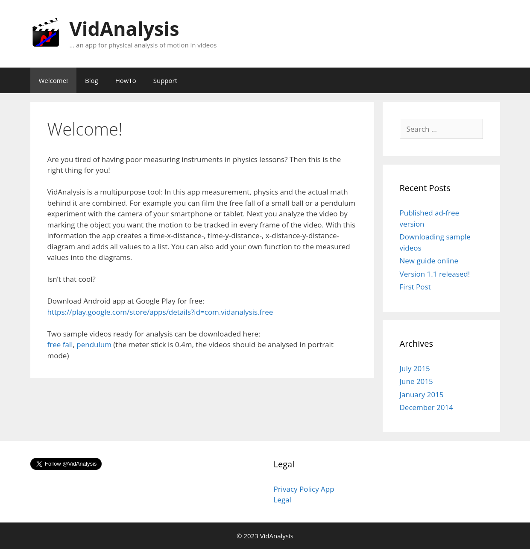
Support (165, 80)
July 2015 (415, 368)
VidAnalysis (124, 28)
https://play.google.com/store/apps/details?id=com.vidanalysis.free (160, 312)
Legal (282, 500)
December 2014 (427, 407)
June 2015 (416, 381)
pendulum (93, 344)
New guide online (429, 261)
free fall (60, 344)
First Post (415, 287)
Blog (91, 80)
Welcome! (53, 80)
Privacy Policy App (304, 489)
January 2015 (422, 394)
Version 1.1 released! (435, 274)
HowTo (125, 80)
